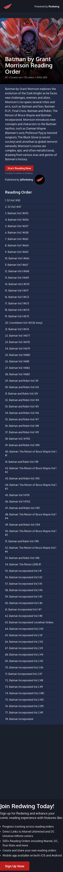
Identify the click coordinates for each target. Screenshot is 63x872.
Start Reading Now (19, 168)
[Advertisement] (31, 760)
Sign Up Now (14, 866)
